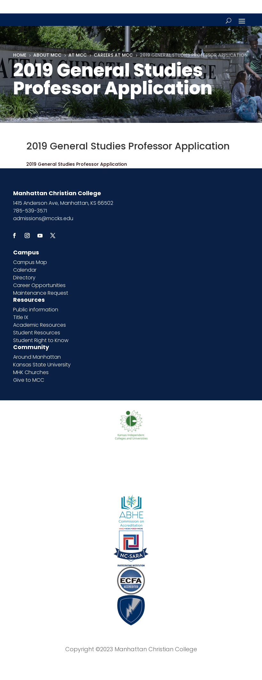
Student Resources (36, 332)
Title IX (20, 317)
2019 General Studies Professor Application (76, 164)
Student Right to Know (40, 340)
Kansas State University (42, 364)
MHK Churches (31, 372)
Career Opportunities (39, 285)
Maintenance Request (40, 293)
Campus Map (30, 262)
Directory (24, 277)
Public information (35, 309)
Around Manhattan (37, 357)
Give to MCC (28, 380)
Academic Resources (39, 325)
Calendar (24, 270)
